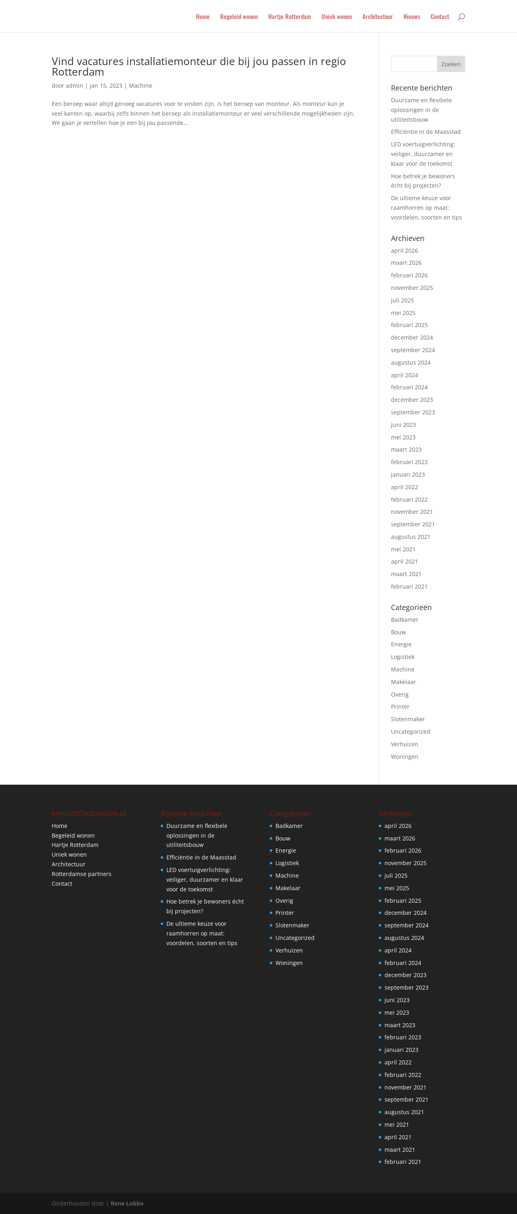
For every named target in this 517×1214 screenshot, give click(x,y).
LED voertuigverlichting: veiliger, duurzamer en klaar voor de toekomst (423, 153)
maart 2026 (406, 262)
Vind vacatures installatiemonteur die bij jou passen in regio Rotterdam (199, 66)
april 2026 (404, 250)
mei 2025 (403, 313)
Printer (400, 706)
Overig (400, 694)
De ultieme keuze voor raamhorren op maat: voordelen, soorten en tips (426, 207)
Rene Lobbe (127, 1203)
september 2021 (413, 524)
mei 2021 (403, 549)
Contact (440, 17)
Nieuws (412, 17)
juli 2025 (402, 300)
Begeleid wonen (239, 17)
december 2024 (412, 337)
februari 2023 (409, 462)
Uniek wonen (337, 17)
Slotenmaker (408, 719)
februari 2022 (409, 499)
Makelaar (403, 682)
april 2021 (404, 561)
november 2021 (412, 511)
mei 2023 (403, 437)
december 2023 (412, 399)
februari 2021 (409, 586)
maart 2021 (406, 574)
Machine (140, 85)
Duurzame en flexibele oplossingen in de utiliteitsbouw (421, 109)
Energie (401, 644)
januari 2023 (408, 474)
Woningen (404, 756)
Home (203, 17)
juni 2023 (403, 425)
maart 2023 (406, 449)
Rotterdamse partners (81, 874)
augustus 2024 (411, 362)
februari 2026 (409, 275)
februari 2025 (409, 325)
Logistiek (402, 657)
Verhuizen (404, 744)
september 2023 (413, 412)
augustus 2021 (411, 536)
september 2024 (413, 350)
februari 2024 (409, 387)
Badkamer (404, 619)
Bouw (398, 632)
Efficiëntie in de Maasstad (426, 131)
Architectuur (377, 17)
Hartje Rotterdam (289, 17)
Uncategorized (410, 731)
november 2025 (412, 287)
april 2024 (404, 375)
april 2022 (404, 487)
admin (74, 85)
